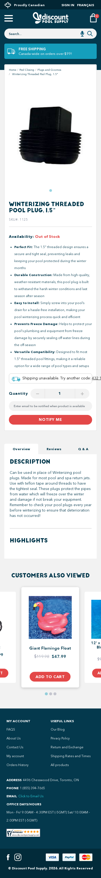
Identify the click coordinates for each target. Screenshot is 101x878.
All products (60, 765)
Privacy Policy (60, 738)
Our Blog (58, 729)
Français (85, 5)
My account (15, 756)
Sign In (67, 5)
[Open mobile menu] (7, 18)
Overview (21, 449)
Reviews (54, 449)
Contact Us (14, 747)
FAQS (10, 729)
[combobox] (50, 34)
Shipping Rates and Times (70, 756)
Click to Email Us (30, 796)
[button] (50, 190)
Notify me (50, 419)
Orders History (17, 765)
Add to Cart (50, 676)
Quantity (18, 393)
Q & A (83, 449)
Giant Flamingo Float (50, 648)
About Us (13, 738)
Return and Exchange (67, 747)
